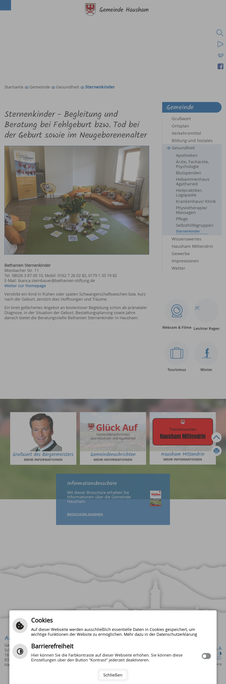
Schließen (112, 675)
